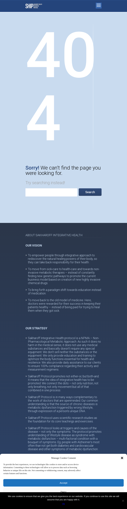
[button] (122, 458)
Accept (63, 482)
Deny (63, 492)
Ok (63, 504)
